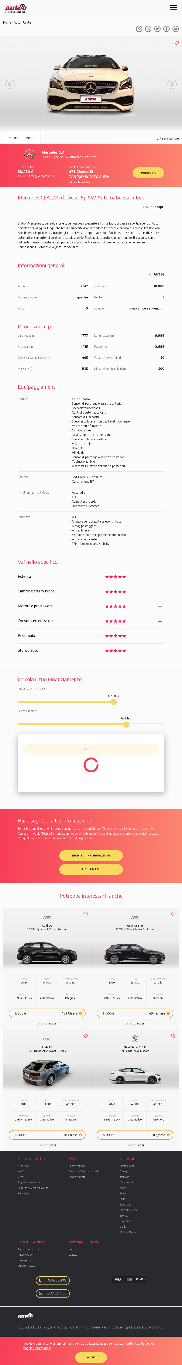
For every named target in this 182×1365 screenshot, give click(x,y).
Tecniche (124, 1176)
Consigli (124, 1171)
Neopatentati (127, 1182)
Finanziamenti (77, 1176)
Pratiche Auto (127, 1165)
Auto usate (24, 1165)
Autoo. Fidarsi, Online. (16, 8)
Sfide (122, 1199)
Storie (123, 1193)
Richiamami (91, 869)
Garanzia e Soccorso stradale (84, 1171)
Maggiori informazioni (37, 1348)
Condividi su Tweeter (157, 29)
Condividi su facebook (148, 29)
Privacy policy (25, 1254)
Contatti (73, 1254)
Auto (17, 22)
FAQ (71, 1249)
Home (7, 22)
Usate (27, 22)
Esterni (13, 138)
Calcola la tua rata (79, 181)
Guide (123, 1226)
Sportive (124, 1215)
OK (91, 1357)
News (123, 1188)
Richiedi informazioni (91, 855)
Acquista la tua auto (29, 1182)
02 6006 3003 (52, 1280)
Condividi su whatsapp (139, 29)
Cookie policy (24, 1260)
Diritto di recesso (26, 1265)
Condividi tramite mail (175, 29)
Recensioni (23, 1193)
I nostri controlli (77, 1165)
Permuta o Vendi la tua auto (33, 1188)
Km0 (20, 1171)
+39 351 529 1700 (52, 1293)
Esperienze (125, 1221)
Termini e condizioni (29, 1249)
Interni (31, 138)
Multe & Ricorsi (128, 1232)
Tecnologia (125, 1204)
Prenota (148, 172)
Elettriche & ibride (129, 1210)
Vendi (21, 1176)
